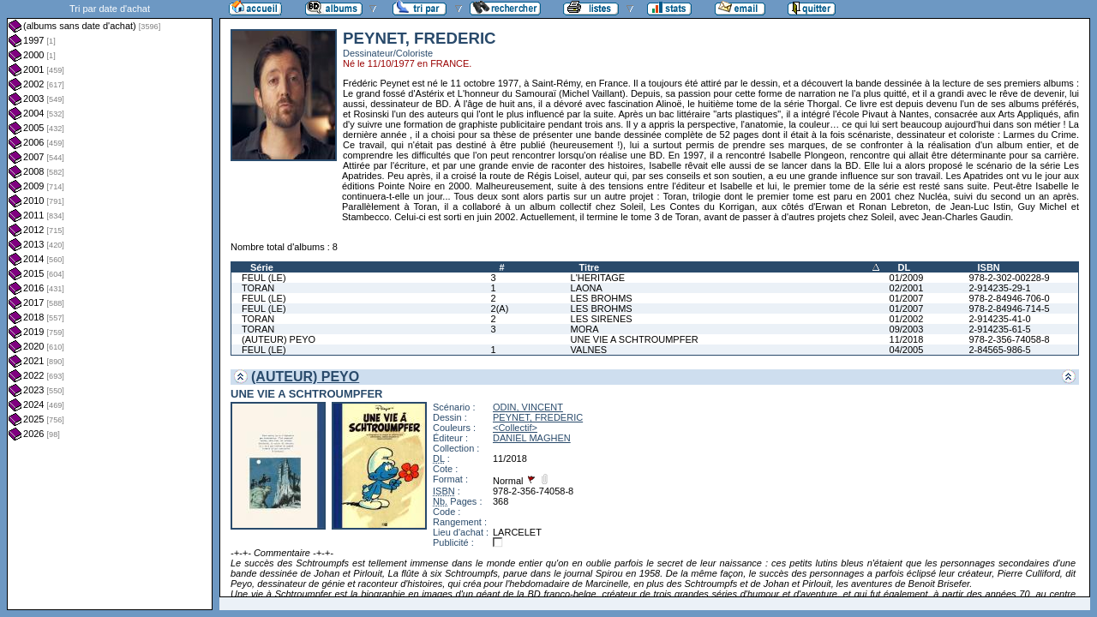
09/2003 (907, 329)
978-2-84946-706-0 (1008, 298)
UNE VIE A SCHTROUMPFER (634, 339)
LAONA (586, 288)
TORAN (258, 288)
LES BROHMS (601, 298)
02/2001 (907, 288)
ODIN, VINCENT (528, 407)
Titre (589, 267)
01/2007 (907, 298)
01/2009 (907, 278)
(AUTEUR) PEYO (278, 339)
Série (261, 267)
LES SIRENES (601, 319)
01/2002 (907, 319)
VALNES (589, 349)
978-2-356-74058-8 (1008, 339)
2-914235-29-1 (999, 288)
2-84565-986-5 (999, 349)
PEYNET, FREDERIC (538, 417)
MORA (585, 329)
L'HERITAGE (598, 278)
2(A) (500, 308)
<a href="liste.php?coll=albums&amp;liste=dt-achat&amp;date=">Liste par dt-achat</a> (110, 305)
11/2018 (907, 339)
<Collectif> (515, 427)
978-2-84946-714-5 (1008, 308)
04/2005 (907, 349)
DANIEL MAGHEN (532, 438)
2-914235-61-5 (999, 329)
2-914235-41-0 (999, 319)
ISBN (988, 267)
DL (904, 267)
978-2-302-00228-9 (1008, 278)
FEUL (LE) (264, 278)
